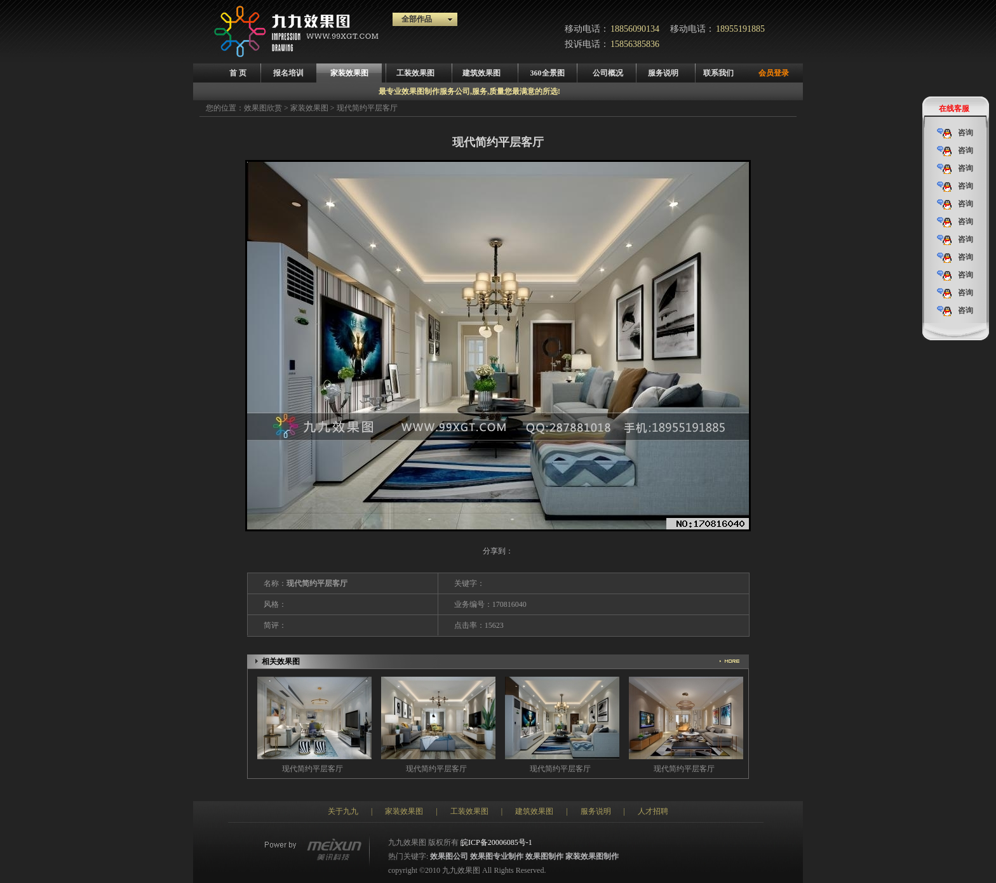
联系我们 (718, 73)
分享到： (498, 551)
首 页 (237, 73)
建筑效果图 (481, 73)
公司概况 (608, 73)
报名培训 (288, 73)
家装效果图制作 (592, 856)
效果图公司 (449, 856)
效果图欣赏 (263, 107)
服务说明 (663, 73)
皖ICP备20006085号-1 (496, 842)
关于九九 (343, 811)
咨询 (955, 133)
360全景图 (547, 73)
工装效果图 (415, 73)
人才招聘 (653, 811)
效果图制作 (544, 856)
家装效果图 (349, 73)
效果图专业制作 (496, 856)
